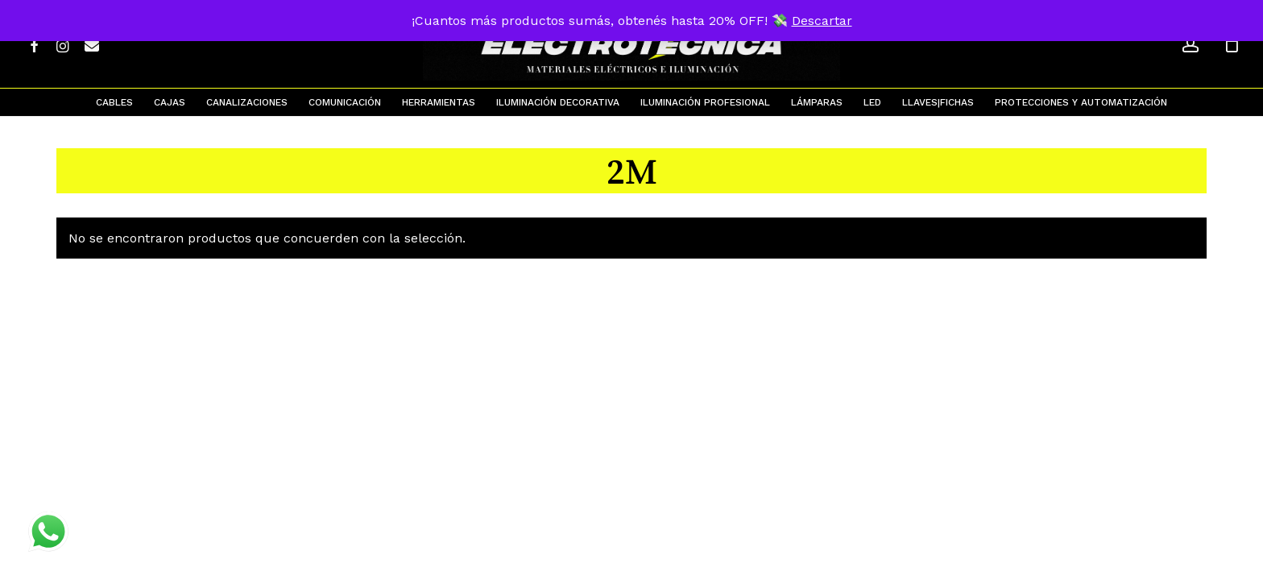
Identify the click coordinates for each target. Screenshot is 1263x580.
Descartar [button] (822, 20)
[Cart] (1231, 44)
